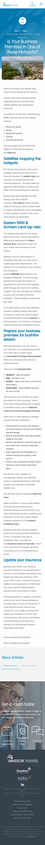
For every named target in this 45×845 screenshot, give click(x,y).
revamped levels (24, 369)
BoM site (12, 152)
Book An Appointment (7, 734)
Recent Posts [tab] (28, 666)
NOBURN (15, 274)
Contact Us (37, 733)
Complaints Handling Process (22, 811)
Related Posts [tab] (11, 666)
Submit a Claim (22, 734)
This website (19, 203)
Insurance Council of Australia (20, 543)
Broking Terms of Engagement (22, 804)
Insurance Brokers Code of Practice (22, 814)
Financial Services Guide (22, 801)
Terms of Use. (32, 836)
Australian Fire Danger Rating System (24, 356)
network (33, 318)
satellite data (29, 176)
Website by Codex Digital (22, 818)
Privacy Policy (22, 808)
